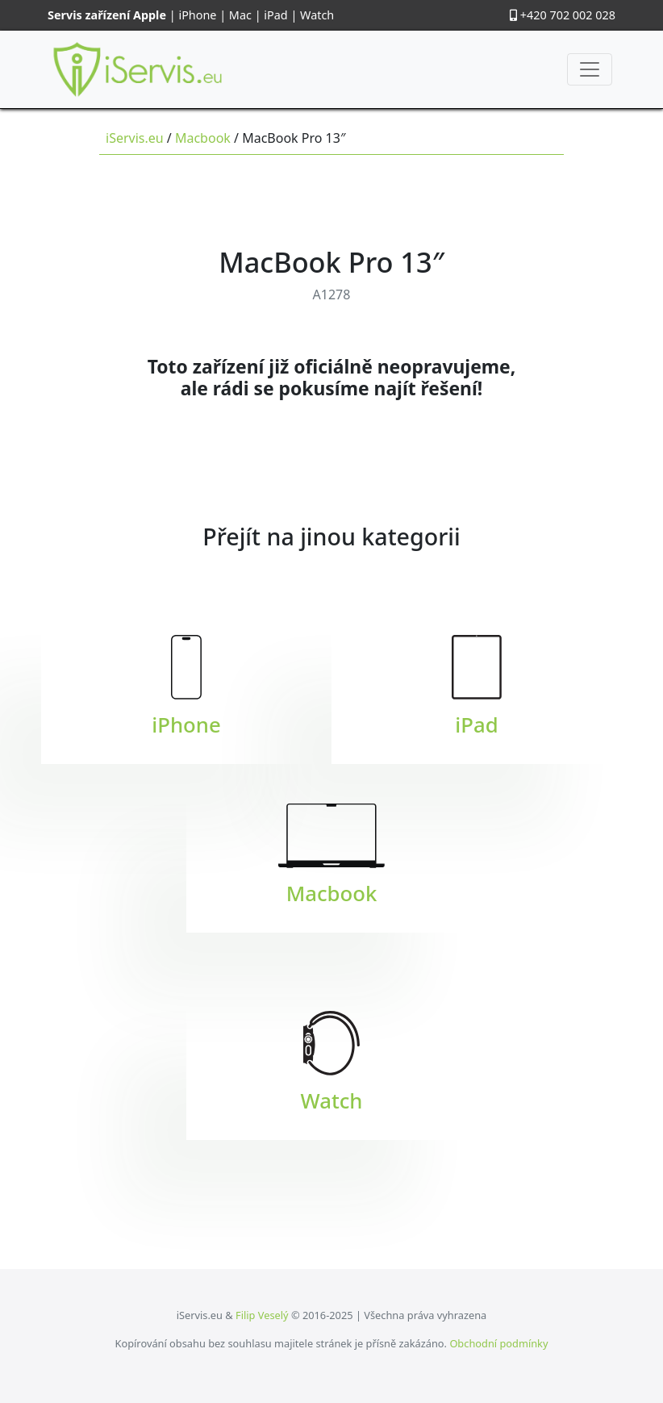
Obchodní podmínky (498, 1343)
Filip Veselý (262, 1315)
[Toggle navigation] (589, 69)
